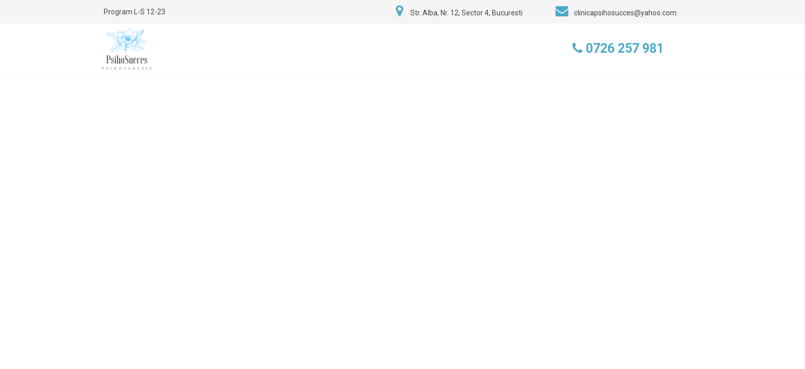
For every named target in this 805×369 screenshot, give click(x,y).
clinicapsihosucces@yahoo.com (625, 13)
